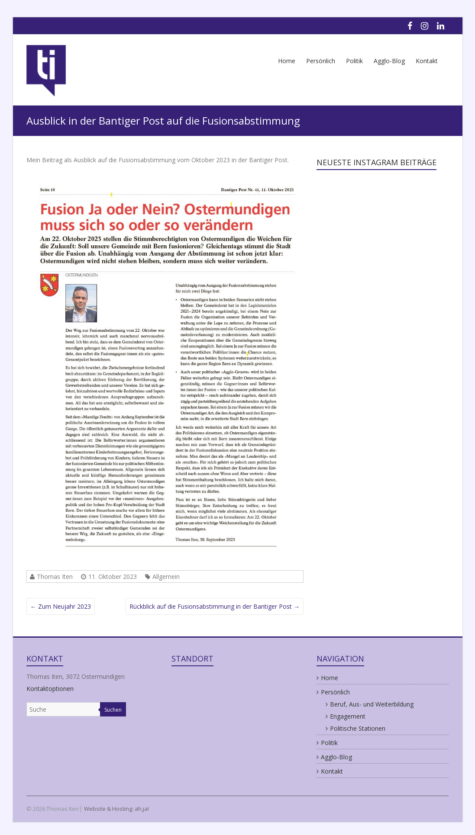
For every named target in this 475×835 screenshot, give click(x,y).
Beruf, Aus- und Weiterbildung (372, 704)
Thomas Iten (55, 576)
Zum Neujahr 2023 (60, 606)
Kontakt (427, 61)
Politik (354, 61)
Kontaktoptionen (50, 688)
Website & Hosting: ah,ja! (116, 809)
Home (286, 61)
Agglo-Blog (389, 61)
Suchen (113, 709)
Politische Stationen (357, 728)
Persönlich (320, 61)
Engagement (347, 716)
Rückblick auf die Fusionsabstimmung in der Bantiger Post (214, 606)
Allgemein (166, 576)
